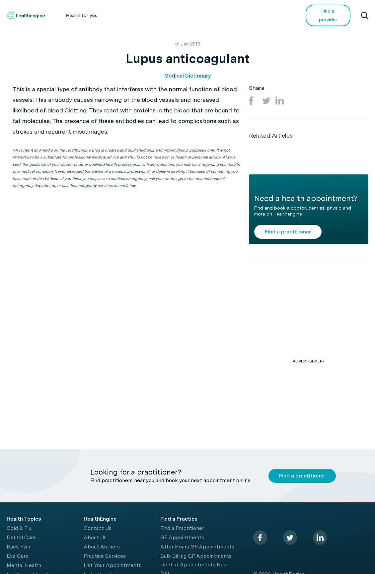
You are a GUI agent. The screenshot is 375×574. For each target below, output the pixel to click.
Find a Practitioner (182, 528)
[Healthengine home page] (26, 16)
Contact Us (98, 528)
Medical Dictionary (187, 76)
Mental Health (24, 565)
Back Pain (18, 546)
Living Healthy (170, 15)
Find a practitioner (288, 231)
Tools (208, 15)
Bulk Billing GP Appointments (196, 556)
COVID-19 (274, 15)
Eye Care (18, 556)
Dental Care (21, 537)
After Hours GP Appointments (197, 546)
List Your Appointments (112, 565)
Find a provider (328, 15)
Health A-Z (126, 15)
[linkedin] (320, 537)
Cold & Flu (19, 528)
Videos (239, 15)
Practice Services (105, 556)
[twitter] (290, 537)
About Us (95, 537)
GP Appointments (182, 537)
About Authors (102, 546)
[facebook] (260, 537)
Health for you (82, 15)
